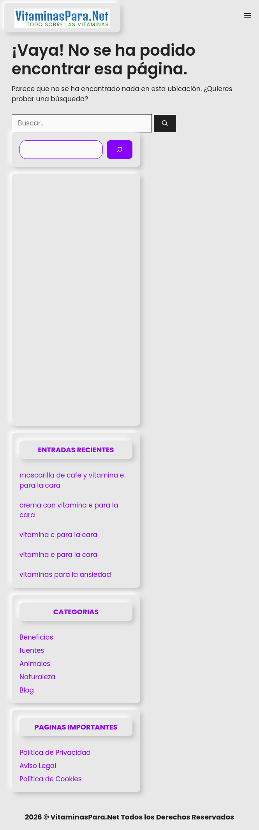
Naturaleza (37, 677)
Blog (26, 690)
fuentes (31, 650)
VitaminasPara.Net (84, 817)
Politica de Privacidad (55, 752)
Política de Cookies (50, 779)
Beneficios (36, 637)
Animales (34, 663)
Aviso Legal (37, 765)
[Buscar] (165, 123)
